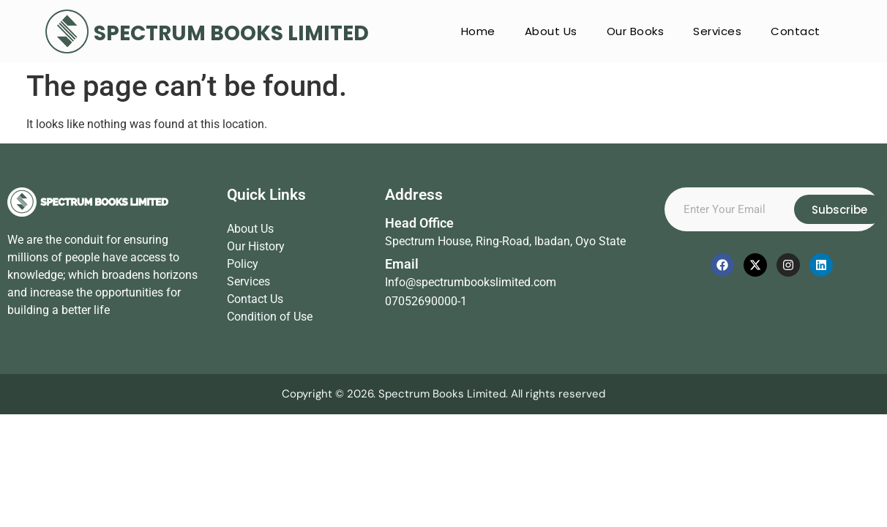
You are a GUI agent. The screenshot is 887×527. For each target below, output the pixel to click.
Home (478, 31)
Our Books (636, 31)
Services (717, 31)
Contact (795, 31)
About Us (551, 31)
